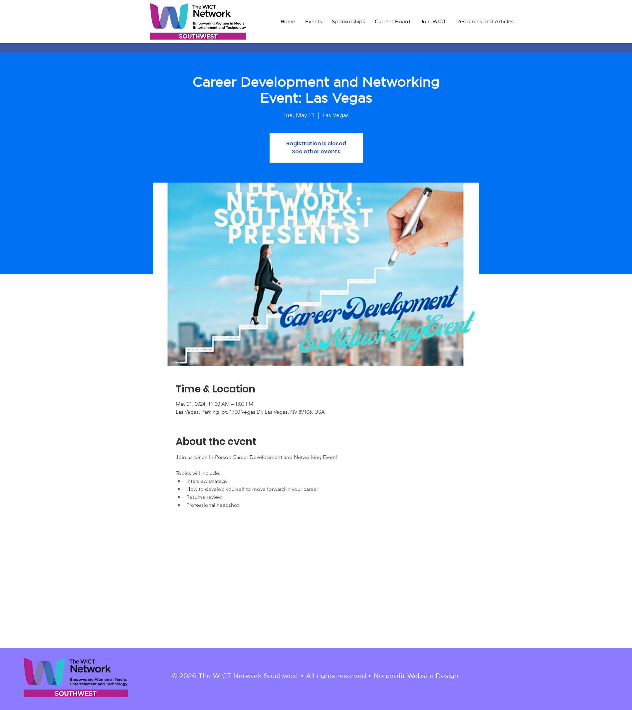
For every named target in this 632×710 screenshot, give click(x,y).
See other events (316, 151)
